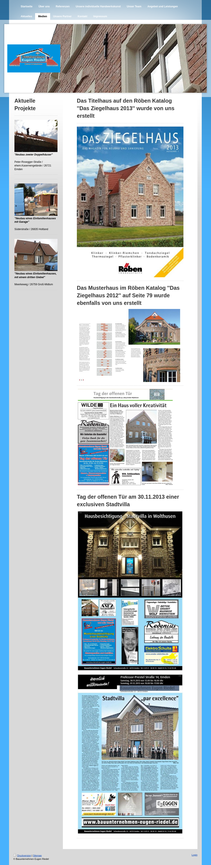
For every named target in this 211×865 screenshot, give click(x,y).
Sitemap (37, 855)
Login (194, 855)
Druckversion (22, 855)
